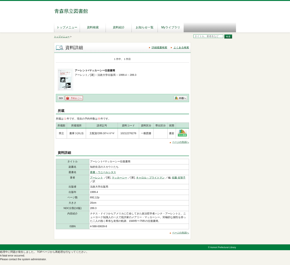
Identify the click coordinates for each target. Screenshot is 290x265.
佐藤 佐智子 (179, 177)
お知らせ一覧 (145, 27)
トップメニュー (67, 27)
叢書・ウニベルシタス (103, 172)
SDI (61, 98)
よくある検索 (181, 47)
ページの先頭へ (180, 142)
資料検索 (93, 27)
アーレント (96, 177)
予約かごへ (76, 98)
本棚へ (182, 98)
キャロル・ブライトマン (150, 177)
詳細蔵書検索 (159, 47)
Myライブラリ (170, 27)
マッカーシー (119, 177)
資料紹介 (119, 27)
